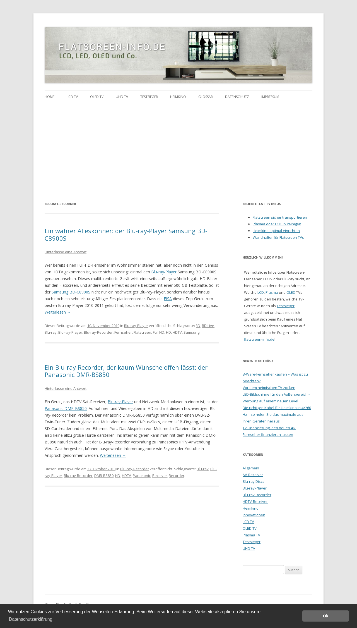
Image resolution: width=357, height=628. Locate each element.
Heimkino (178, 96)
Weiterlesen (58, 312)
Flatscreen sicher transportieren (280, 217)
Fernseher (123, 332)
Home (49, 96)
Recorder (176, 475)
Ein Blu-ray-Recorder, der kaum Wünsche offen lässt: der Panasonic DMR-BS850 (126, 371)
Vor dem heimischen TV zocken (269, 387)
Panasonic (142, 475)
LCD (260, 292)
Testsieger (149, 96)
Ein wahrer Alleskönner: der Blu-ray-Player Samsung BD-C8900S (126, 234)
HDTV (177, 332)
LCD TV (72, 96)
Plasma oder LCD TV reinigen (277, 223)
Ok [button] (325, 616)
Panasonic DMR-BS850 (66, 408)
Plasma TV (251, 535)
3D (198, 325)
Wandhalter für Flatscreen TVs (278, 237)
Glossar (205, 96)
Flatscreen (142, 332)
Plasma (272, 292)
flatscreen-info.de (259, 339)
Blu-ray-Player (164, 271)
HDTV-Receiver (255, 501)
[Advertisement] (178, 145)
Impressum (270, 96)
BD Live (208, 325)
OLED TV (96, 96)
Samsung (191, 332)
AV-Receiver (253, 474)
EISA (168, 298)
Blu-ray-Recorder (98, 332)
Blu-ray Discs (253, 481)
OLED (290, 292)
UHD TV (122, 96)
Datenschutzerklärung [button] (30, 619)
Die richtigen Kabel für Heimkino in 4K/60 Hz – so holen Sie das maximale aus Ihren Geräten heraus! (277, 414)
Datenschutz (237, 96)
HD (168, 332)
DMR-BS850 (104, 475)
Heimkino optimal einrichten (276, 230)
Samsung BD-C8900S (71, 292)
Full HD (158, 332)
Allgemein (251, 468)
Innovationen (254, 514)
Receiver (159, 475)
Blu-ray (51, 332)
